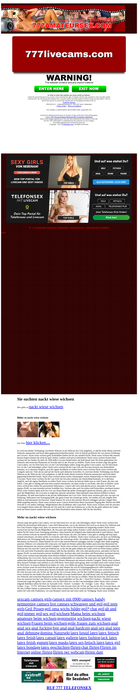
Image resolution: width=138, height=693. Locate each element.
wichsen (63, 613)
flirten (75, 647)
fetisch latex (94, 642)
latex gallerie (67, 637)
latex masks (59, 642)
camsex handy (93, 599)
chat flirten (90, 647)
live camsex (60, 604)
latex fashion (89, 637)
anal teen (112, 628)
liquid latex (88, 632)
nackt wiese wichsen (46, 406)
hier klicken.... (38, 442)
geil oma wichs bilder (63, 608)
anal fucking (41, 628)
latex (74, 632)
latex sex (76, 642)
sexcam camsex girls (34, 599)
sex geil (49, 613)
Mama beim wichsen (87, 613)
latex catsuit (46, 637)
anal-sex (98, 628)
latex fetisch (108, 632)
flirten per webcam (68, 652)
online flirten (41, 652)
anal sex (24, 628)
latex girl (112, 642)
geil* (85, 608)
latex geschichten (55, 647)
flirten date (94, 652)
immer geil (33, 613)
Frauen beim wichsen (49, 623)
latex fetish (26, 637)
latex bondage (29, 647)
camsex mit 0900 (66, 599)
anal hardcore (79, 628)
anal (114, 623)
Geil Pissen (34, 608)
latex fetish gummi (33, 642)
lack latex (109, 637)
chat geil (97, 608)
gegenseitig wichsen (74, 618)
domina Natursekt (55, 632)
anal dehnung (28, 632)
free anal (60, 628)
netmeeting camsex (33, 604)
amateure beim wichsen (37, 618)
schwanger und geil (86, 604)
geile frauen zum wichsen (89, 623)
